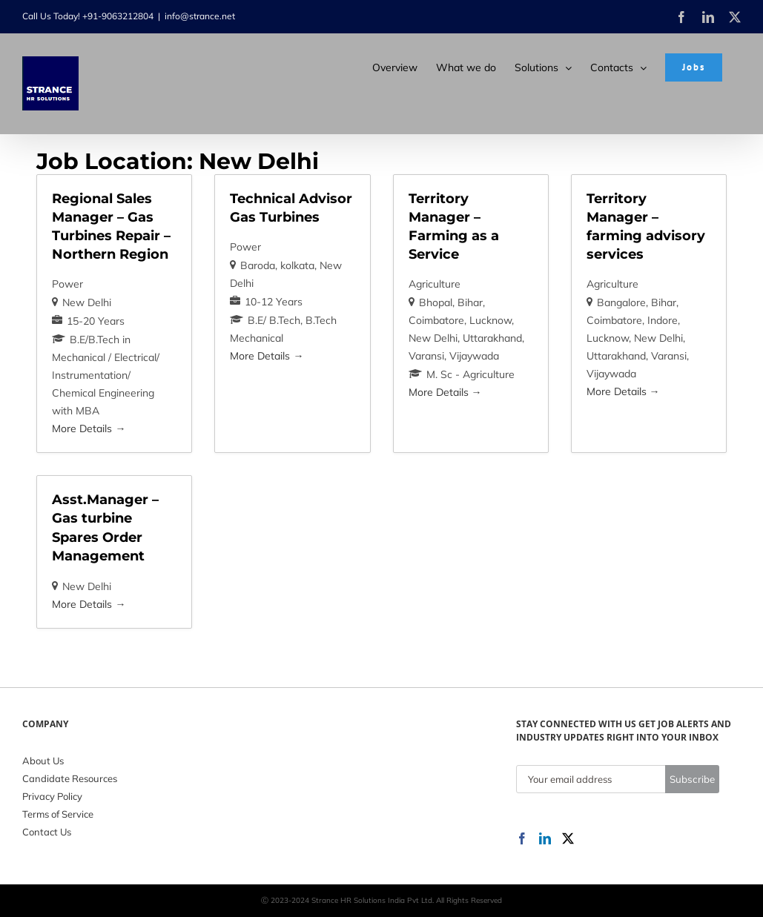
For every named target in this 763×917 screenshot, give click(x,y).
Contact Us (46, 832)
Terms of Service (57, 814)
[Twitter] (568, 838)
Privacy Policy (52, 796)
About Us (43, 761)
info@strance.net (200, 15)
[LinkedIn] (545, 838)
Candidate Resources (69, 778)
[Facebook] (522, 838)
